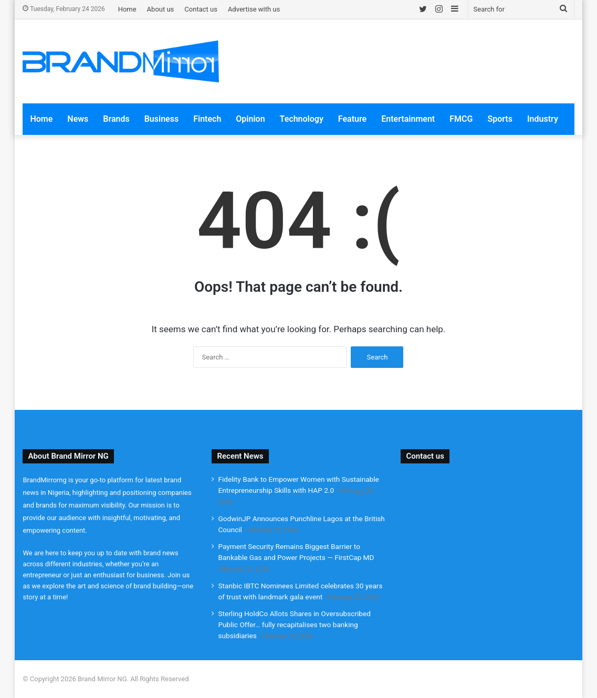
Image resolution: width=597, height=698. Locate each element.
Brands (116, 119)
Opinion (250, 119)
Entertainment (408, 119)
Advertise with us (254, 9)
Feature (352, 119)
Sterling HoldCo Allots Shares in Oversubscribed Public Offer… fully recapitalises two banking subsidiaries (294, 624)
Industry (542, 119)
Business (161, 119)
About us (160, 9)
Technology (301, 119)
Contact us (200, 9)
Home (127, 9)
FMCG (461, 119)
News (77, 119)
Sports (499, 119)
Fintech (207, 119)
